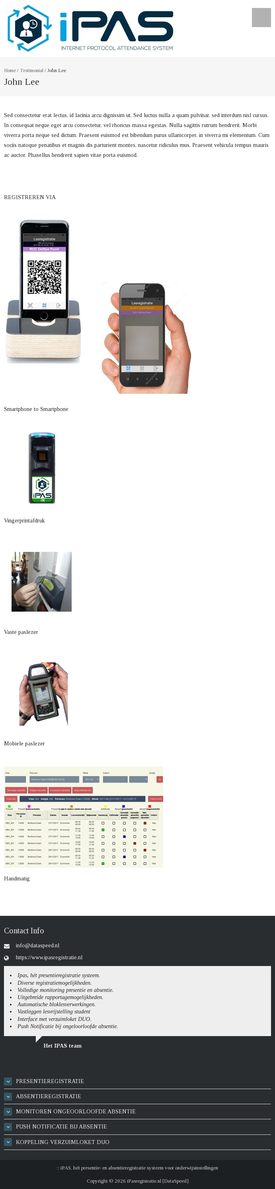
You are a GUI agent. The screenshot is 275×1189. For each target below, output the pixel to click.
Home (10, 70)
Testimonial (31, 70)
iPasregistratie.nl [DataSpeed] (158, 1181)
